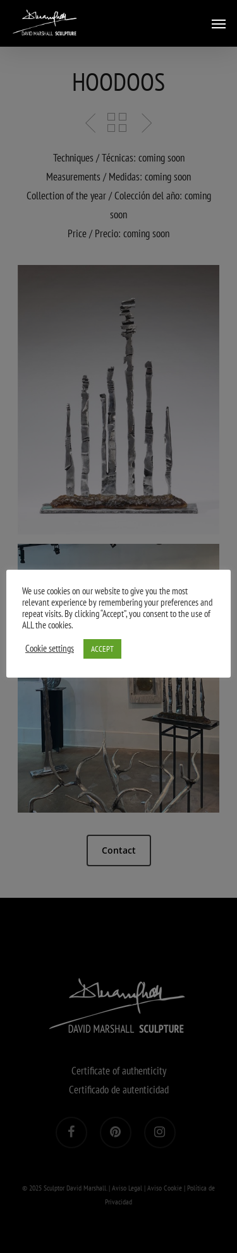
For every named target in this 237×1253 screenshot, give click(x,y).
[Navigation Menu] (219, 23)
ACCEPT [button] (102, 649)
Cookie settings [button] (49, 648)
